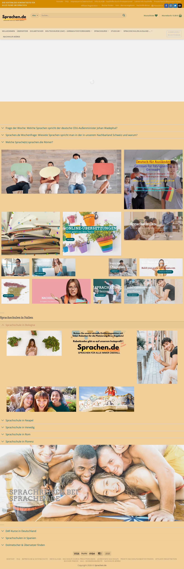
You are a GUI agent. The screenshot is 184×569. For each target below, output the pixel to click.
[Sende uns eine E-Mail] (180, 6)
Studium (116, 31)
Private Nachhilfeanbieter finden (167, 1)
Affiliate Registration (90, 5)
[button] (157, 5)
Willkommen (8, 31)
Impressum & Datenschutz (82, 1)
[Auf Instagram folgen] (171, 6)
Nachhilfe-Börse (143, 5)
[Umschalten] (2, 128)
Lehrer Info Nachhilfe (143, 1)
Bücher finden (107, 5)
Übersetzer (22, 31)
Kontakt (59, 1)
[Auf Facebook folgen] (166, 6)
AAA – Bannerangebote (125, 5)
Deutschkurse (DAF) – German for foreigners (68, 31)
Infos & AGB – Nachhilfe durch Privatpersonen (114, 1)
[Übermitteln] (123, 15)
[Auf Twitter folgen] (175, 6)
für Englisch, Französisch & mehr (49, 301)
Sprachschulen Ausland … (138, 31)
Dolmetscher (36, 31)
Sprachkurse (101, 31)
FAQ (67, 1)
